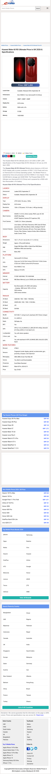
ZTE (27, 585)
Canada (5, 638)
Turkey (5, 701)
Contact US (30, 756)
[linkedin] (36, 750)
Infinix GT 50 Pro (8, 503)
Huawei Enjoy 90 (7, 425)
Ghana (28, 701)
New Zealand (7, 676)
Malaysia (29, 657)
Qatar (5, 663)
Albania (28, 676)
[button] (3, 156)
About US (30, 753)
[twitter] (31, 750)
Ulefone (5, 592)
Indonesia (6, 632)
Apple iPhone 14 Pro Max (10, 747)
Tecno (5, 585)
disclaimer (30, 763)
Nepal (28, 632)
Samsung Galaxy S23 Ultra (11, 760)
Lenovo (5, 579)
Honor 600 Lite (7, 516)
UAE (4, 619)
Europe (5, 657)
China (5, 689)
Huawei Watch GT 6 (8, 442)
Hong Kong (29, 682)
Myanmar (6, 625)
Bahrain (5, 682)
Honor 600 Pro (7, 509)
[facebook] (28, 750)
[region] (25, 27)
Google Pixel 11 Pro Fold (10, 499)
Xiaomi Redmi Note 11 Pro (11, 750)
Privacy (29, 758)
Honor (28, 573)
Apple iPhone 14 (8, 758)
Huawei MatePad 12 (9, 445)
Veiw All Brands (25, 598)
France (5, 695)
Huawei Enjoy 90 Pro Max (10, 418)
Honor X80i (6, 506)
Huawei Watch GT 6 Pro (10, 438)
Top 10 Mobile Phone (9, 744)
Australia (29, 638)
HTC (4, 566)
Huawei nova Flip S (8, 435)
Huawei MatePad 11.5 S (10, 448)
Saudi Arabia (30, 651)
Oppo (5, 541)
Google (28, 566)
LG (28, 734)
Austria (5, 670)
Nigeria (28, 619)
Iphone (5, 534)
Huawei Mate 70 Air (9, 432)
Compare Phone (31, 156)
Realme (28, 541)
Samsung (29, 535)
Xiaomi (5, 554)
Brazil (28, 689)
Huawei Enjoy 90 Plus (9, 422)
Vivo (27, 547)
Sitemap (29, 761)
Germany (29, 663)
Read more (39, 715)
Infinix (28, 560)
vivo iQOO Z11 (7, 523)
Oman (28, 613)
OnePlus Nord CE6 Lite (10, 519)
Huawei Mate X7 (7, 428)
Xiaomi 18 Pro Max (8, 493)
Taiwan (28, 695)
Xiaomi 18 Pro (7, 496)
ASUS (28, 579)
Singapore (6, 651)
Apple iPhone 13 (8, 755)
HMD (28, 592)
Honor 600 (5, 513)
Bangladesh (7, 612)
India (27, 644)
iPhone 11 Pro (7, 763)
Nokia (5, 547)
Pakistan (29, 625)
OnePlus (6, 560)
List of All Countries (25, 707)
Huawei (28, 554)
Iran (27, 670)
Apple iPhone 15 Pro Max (10, 752)
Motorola (6, 573)
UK (4, 644)
